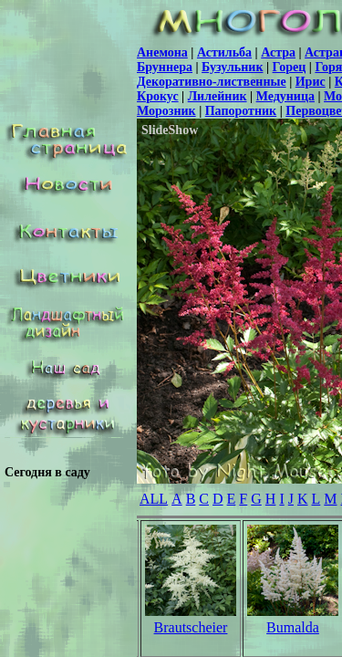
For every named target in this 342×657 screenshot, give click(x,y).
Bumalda (292, 627)
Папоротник (240, 111)
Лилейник (217, 96)
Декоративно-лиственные (211, 82)
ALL (154, 498)
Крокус (158, 96)
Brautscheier (191, 627)
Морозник (166, 111)
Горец (289, 67)
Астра (278, 52)
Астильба (224, 52)
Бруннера (164, 67)
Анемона (162, 52)
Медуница (285, 96)
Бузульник (232, 67)
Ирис (310, 82)
